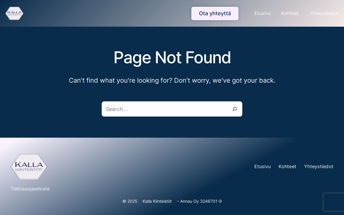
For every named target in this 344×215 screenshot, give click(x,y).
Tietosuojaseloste (30, 189)
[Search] (235, 109)
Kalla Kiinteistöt (157, 201)
